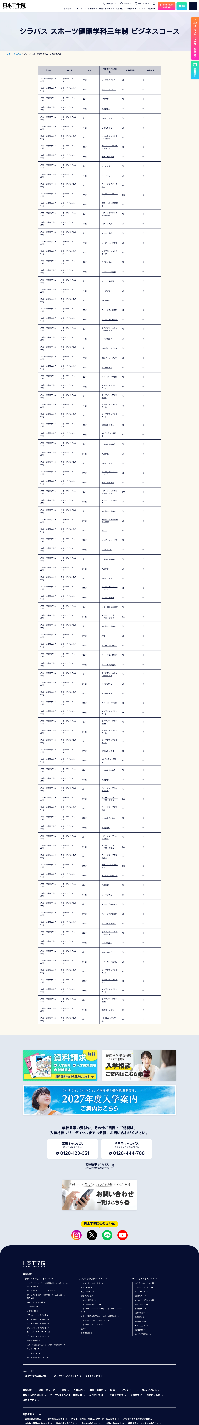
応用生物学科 (141, 1330)
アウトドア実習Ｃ (109, 923)
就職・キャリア (107, 8)
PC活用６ (106, 827)
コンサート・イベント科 (92, 1283)
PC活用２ (106, 108)
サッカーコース (34, 1349)
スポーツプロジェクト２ (110, 195)
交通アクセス (126, 3)
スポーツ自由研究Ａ (110, 310)
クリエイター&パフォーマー (39, 1278)
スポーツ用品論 (108, 281)
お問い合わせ (154, 1395)
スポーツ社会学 (108, 597)
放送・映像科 (87, 1291)
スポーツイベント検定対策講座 (109, 214)
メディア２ (106, 175)
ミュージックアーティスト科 (40, 1332)
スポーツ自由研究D (109, 655)
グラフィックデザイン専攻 (39, 1315)
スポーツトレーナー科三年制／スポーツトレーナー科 (101, 1310)
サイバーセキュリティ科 (146, 1283)
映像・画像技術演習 (110, 607)
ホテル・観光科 (88, 1300)
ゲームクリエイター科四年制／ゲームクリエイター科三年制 (47, 1297)
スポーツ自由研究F (109, 914)
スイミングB (107, 549)
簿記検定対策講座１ (110, 511)
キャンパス (81, 8)
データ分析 (106, 290)
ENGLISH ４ (107, 578)
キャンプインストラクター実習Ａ (109, 329)
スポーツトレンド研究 (110, 501)
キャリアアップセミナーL (109, 1000)
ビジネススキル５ (109, 770)
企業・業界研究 (108, 156)
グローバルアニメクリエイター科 (41, 1290)
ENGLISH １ (107, 118)
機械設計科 (140, 1308)
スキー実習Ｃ (107, 952)
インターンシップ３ (109, 875)
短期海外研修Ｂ (108, 751)
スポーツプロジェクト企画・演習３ (110, 799)
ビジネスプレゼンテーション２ (110, 147)
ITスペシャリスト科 (144, 1287)
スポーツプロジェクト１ (110, 185)
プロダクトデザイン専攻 (38, 1327)
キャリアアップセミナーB (109, 396)
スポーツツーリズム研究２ (109, 856)
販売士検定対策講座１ (110, 204)
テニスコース (33, 1353)
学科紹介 (69, 8)
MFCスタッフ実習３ (109, 1019)
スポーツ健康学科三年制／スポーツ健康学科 (46, 1344)
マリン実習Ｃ (107, 942)
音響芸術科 (86, 1287)
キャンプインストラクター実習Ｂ (109, 674)
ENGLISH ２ (107, 128)
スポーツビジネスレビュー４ (109, 588)
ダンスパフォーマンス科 (38, 1336)
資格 (65, 1390)
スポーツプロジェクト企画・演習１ (110, 492)
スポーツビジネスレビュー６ (109, 837)
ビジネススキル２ (109, 89)
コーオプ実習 (107, 894)
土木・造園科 (141, 1325)
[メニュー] (193, 6)
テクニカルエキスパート (144, 1278)
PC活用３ (106, 453)
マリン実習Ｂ (107, 684)
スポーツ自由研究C (109, 645)
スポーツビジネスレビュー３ (109, 473)
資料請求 (136, 1395)
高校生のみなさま (34, 1419)
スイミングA (107, 262)
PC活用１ (106, 99)
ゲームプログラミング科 (146, 1300)
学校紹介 (93, 8)
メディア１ (106, 166)
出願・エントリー (143, 3)
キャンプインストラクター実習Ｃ (109, 933)
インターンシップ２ (109, 540)
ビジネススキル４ (109, 559)
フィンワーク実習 (109, 271)
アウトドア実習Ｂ (109, 664)
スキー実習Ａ (107, 367)
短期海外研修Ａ (108, 425)
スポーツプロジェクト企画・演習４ (110, 847)
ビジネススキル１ (109, 80)
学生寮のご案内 (94, 1376)
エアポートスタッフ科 (91, 1304)
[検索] (154, 3)
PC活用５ (106, 779)
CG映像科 (32, 1306)
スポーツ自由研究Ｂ (110, 319)
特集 (114, 1390)
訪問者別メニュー (110, 3)
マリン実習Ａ (107, 338)
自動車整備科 (141, 1313)
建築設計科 (140, 1321)
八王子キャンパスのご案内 (67, 1376)
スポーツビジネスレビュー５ (109, 789)
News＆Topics (152, 1390)
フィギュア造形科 (143, 1334)
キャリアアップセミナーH (109, 741)
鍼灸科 (85, 1328)
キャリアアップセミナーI (109, 971)
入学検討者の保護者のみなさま (139, 1419)
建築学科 (139, 1317)
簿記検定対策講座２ (110, 626)
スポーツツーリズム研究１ (109, 808)
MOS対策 (106, 300)
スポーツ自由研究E (109, 904)
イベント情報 (149, 8)
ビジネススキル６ (109, 818)
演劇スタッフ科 (88, 1296)
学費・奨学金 (134, 8)
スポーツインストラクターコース (95, 1320)
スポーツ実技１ (108, 223)
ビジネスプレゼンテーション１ (110, 137)
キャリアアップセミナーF (109, 722)
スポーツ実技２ (108, 233)
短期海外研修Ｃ (108, 1009)
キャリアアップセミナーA (109, 386)
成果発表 (105, 885)
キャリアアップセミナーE (109, 712)
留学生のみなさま (57, 1419)
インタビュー (130, 1390)
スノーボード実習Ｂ (110, 703)
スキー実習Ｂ (107, 693)
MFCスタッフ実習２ (109, 760)
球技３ (104, 530)
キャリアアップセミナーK (109, 990)
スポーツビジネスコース (92, 1324)
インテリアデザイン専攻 (38, 1323)
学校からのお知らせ (34, 1395)
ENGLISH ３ (107, 463)
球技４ (104, 636)
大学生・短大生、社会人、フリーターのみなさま (95, 1419)
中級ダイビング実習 (109, 358)
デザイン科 (32, 1310)
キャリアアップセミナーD (109, 415)
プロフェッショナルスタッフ (93, 1278)
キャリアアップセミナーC (109, 406)
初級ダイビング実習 (109, 348)
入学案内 (121, 8)
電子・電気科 (141, 1304)
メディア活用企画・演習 (110, 866)
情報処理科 (140, 1296)
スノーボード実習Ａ (110, 377)
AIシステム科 (141, 1291)
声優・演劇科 (33, 1340)
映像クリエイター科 (36, 1302)
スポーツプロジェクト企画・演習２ (110, 617)
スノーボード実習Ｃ (110, 962)
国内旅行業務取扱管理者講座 (110, 521)
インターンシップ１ (109, 243)
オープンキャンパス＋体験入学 (67, 1395)
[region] (99, 545)
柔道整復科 (86, 1333)
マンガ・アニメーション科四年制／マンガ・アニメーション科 (47, 1285)
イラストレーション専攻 (38, 1319)
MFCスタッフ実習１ (109, 434)
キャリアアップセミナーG (109, 732)
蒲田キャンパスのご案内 (37, 1376)
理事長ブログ (31, 1400)
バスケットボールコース (38, 1357)
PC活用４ (106, 568)
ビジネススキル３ (109, 444)
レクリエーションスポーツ (109, 252)
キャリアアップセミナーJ (109, 981)
